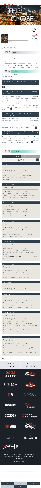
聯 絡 (12, 366)
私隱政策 (17, 456)
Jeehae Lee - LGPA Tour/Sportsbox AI (19, 216)
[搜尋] (35, 3)
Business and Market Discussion (17, 173)
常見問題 (8, 456)
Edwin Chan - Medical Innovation (17, 323)
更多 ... (4, 358)
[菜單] (38, 3)
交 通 (12, 363)
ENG (30, 3)
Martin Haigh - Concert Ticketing (17, 305)
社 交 (32, 363)
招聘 (14, 455)
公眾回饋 (32, 367)
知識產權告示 (30, 455)
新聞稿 (6, 455)
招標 (20, 455)
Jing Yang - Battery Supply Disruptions (20, 195)
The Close (8, 79)
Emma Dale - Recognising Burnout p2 (19, 232)
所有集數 (4, 42)
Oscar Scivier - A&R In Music (16, 197)
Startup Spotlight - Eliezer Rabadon (19, 275)
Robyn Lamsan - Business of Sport (18, 307)
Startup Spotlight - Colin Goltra (17, 175)
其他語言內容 (19, 458)
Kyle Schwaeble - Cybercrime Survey (19, 277)
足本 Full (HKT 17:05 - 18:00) (15, 171)
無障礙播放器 (29, 456)
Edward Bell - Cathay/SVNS (15, 214)
